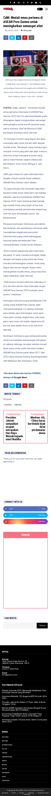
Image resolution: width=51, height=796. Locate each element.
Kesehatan (5, 772)
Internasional (7, 745)
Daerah (4, 752)
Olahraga (8, 405)
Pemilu (4, 760)
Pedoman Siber (43, 793)
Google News (20, 377)
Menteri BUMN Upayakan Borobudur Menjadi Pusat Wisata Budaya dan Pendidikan (24, 709)
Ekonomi (5, 741)
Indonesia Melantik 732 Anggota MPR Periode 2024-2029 (24, 697)
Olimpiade (27, 30)
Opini (4, 776)
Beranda (5, 793)
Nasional (5, 737)
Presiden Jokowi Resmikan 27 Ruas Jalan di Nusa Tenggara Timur (23, 703)
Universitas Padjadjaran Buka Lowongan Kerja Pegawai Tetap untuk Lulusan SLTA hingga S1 (22, 715)
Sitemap (27, 794)
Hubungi (31, 793)
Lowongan (5, 780)
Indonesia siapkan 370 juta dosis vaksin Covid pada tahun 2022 (24, 720)
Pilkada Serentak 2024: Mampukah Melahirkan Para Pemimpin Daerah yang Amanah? (24, 691)
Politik (4, 749)
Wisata (4, 764)
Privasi (21, 793)
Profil (14, 793)
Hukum (4, 768)
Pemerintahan (7, 757)
